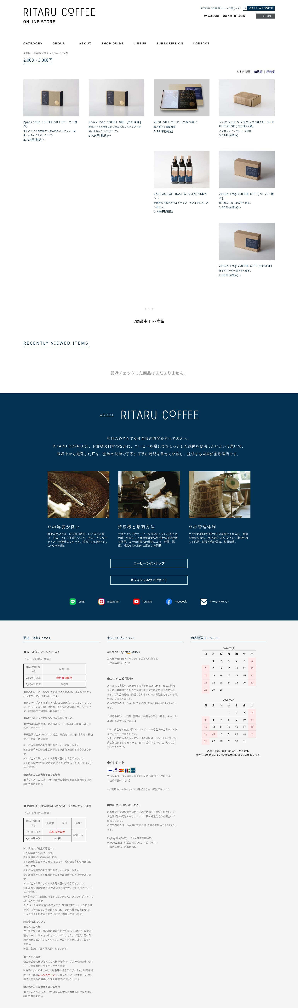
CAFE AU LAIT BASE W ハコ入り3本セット (50, 200)
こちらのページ (46, 915)
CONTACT (201, 43)
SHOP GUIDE (112, 43)
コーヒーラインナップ (149, 504)
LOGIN (241, 16)
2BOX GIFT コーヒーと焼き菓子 (176, 122)
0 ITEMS (265, 16)
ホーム (27, 972)
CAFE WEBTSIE (32, 979)
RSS (48, 979)
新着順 (270, 71)
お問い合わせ (169, 972)
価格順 (258, 71)
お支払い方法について (80, 972)
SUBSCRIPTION (169, 43)
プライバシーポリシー (144, 972)
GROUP (61, 43)
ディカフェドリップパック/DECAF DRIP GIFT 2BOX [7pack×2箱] (246, 124)
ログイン (224, 972)
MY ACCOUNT (211, 16)
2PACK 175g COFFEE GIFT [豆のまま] (180, 198)
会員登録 (227, 16)
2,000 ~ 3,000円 (60, 53)
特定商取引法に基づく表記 (112, 972)
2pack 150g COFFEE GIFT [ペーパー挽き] (50, 124)
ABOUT (85, 43)
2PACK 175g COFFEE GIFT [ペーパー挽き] (116, 200)
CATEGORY (35, 43)
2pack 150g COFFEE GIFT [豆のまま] (115, 122)
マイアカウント (190, 972)
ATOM (56, 979)
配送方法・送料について (49, 972)
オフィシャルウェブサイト (149, 520)
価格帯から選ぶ (41, 53)
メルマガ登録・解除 (245, 972)
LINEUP (140, 43)
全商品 (26, 53)
